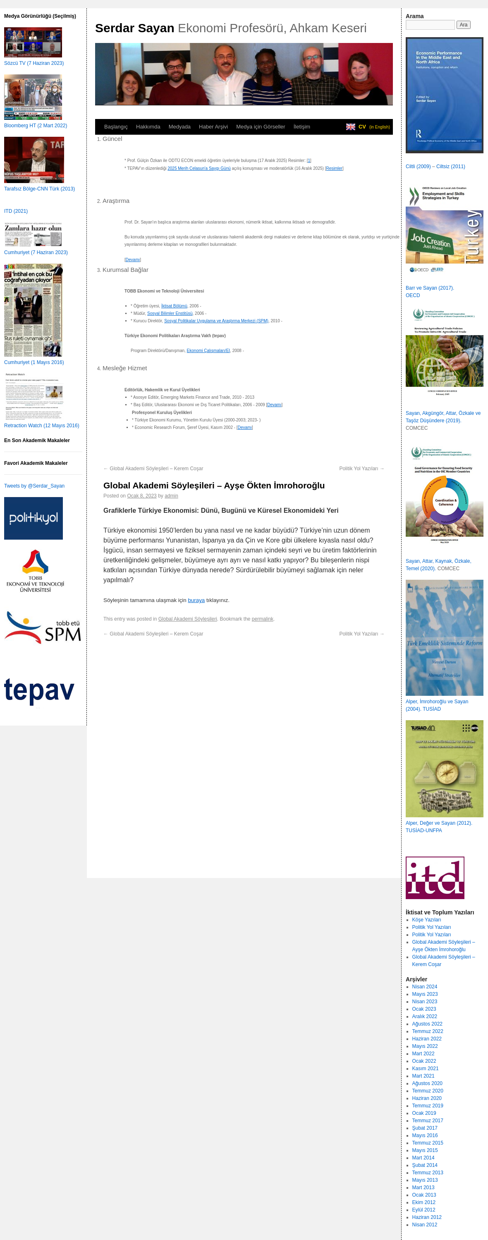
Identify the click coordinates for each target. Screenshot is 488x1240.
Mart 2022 (423, 1054)
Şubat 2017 (425, 1128)
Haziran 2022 (427, 1039)
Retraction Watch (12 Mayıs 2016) (41, 425)
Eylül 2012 (423, 1210)
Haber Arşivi (213, 127)
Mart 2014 (423, 1158)
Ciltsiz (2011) (450, 166)
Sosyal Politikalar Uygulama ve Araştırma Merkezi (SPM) (216, 321)
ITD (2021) (16, 211)
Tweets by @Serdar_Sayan (34, 486)
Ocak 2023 (424, 1009)
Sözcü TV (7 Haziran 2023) (34, 63)
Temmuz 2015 (427, 1143)
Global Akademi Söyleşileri (187, 619)
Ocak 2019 (424, 1113)
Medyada (180, 127)
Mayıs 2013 (425, 1180)
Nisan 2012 (425, 1225)
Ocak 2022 (424, 1061)
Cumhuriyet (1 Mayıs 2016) (34, 362)
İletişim (302, 127)
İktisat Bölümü (174, 306)
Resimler (334, 168)
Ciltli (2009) (418, 166)
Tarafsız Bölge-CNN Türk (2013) (39, 189)
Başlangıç (116, 127)
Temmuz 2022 (427, 1031)
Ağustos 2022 (427, 1024)
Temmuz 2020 (427, 1091)
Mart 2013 (423, 1187)
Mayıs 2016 (425, 1135)
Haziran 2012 (427, 1217)
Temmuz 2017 (427, 1120)
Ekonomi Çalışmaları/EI (208, 350)
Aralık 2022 (425, 1016)
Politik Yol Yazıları (362, 468)
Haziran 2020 (427, 1098)
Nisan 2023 (425, 1001)
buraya (196, 600)
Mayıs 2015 (425, 1150)
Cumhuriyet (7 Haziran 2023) (36, 252)
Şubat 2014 (425, 1165)
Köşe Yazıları (426, 920)
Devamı (133, 259)
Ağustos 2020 (427, 1083)
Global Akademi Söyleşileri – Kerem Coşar (153, 468)
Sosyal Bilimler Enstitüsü (169, 313)
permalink (262, 619)
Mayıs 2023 (425, 994)
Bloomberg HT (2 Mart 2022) (35, 126)
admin (171, 496)
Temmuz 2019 (427, 1106)
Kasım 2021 (425, 1068)
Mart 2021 (423, 1076)
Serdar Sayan (135, 28)
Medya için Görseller (260, 127)
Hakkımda (148, 127)
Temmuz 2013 (427, 1173)
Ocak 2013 (424, 1195)
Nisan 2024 (425, 987)
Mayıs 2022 (425, 1046)
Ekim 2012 (424, 1202)
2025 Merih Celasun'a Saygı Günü (199, 168)
